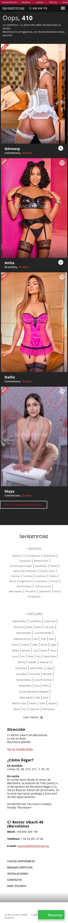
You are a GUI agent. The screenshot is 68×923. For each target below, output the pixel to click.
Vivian (16, 709)
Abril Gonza (48, 709)
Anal (56, 591)
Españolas (41, 565)
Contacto (14, 879)
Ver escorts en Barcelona (23, 505)
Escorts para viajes (21, 565)
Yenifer (33, 703)
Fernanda (35, 674)
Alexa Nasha (26, 697)
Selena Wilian (19, 621)
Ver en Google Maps (20, 749)
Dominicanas (24, 586)
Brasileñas (49, 555)
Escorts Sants (47, 571)
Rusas (12, 581)
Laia (35, 650)
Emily (30, 656)
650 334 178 (40, 8)
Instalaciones (17, 873)
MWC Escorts (16, 886)
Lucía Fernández (42, 679)
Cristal (43, 650)
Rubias (54, 565)
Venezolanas (41, 560)
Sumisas (28, 576)
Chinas (55, 581)
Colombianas (33, 555)
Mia (36, 638)
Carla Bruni (21, 668)
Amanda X (45, 662)
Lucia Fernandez (43, 632)
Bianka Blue (25, 685)
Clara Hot (34, 709)
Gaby (35, 644)
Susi (22, 656)
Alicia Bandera (23, 632)
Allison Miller (37, 668)
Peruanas (30, 591)
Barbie (15, 650)
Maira (38, 627)
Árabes (53, 576)
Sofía (43, 638)
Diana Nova (50, 656)
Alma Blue (21, 674)
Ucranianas (41, 581)
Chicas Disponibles (21, 861)
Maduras (17, 555)
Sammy (21, 662)
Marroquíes (15, 591)
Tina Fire (18, 627)
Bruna (44, 644)
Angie (53, 644)
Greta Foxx (49, 621)
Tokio (42, 703)
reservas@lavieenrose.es (33, 846)
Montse (26, 650)
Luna (14, 656)
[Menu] (63, 8)
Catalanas (25, 560)
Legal (35, 914)
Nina (37, 685)
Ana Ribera (35, 621)
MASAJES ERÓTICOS (20, 867)
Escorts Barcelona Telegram (34, 691)
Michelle (47, 674)
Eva (24, 709)
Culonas (15, 576)
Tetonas (53, 2)
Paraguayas (34, 596)
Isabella (32, 662)
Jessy (51, 638)
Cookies (9, 917)
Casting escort (43, 586)
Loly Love (49, 627)
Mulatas (26, 2)
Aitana (29, 627)
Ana (38, 656)
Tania (53, 650)
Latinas (40, 2)
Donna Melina (23, 679)
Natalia (52, 703)
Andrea (25, 644)
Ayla (38, 697)
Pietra (46, 685)
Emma (15, 644)
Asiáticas (41, 576)
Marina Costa (19, 703)
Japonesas (45, 591)
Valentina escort (22, 638)
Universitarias (9, 2)
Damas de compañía (24, 571)
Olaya (50, 668)
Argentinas (25, 581)
